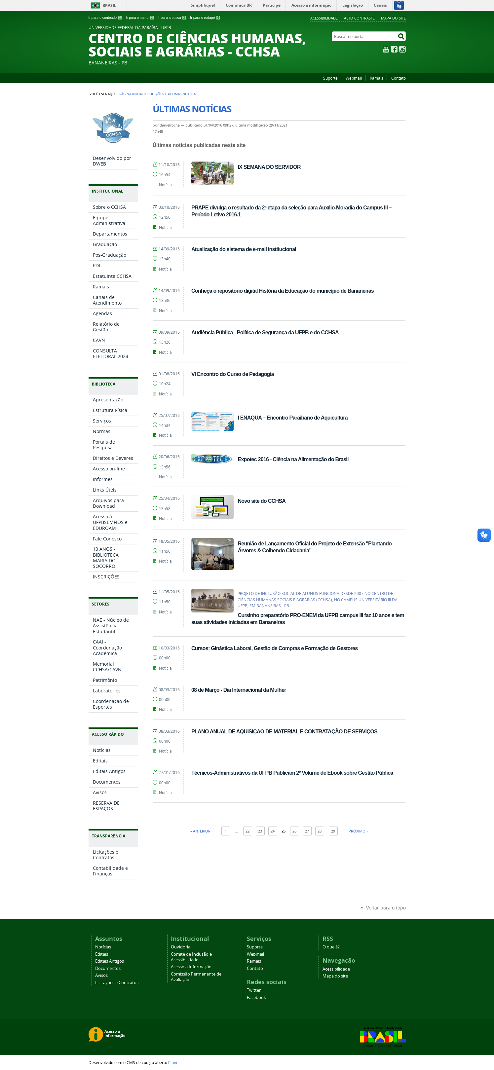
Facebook (394, 49)
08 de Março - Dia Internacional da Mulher (238, 690)
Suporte (330, 78)
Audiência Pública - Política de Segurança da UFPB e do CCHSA (265, 332)
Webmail (354, 78)
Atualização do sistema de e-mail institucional (243, 249)
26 (294, 831)
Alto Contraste (359, 18)
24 (273, 831)
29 (333, 831)
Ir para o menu (140, 17)
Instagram (402, 49)
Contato (398, 78)
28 (320, 831)
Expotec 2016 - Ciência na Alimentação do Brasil (293, 459)
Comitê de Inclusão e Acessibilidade (191, 957)
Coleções (155, 94)
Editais (101, 954)
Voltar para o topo (386, 907)
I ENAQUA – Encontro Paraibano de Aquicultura (293, 418)
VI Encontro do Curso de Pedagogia (232, 374)
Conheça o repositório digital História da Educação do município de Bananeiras (282, 291)
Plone (173, 1062)
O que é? (331, 947)
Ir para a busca (172, 17)
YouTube (386, 49)
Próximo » (358, 831)
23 (260, 831)
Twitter (254, 990)
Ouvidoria (180, 947)
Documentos (108, 968)
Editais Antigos (109, 961)
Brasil (109, 5)
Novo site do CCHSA (261, 501)
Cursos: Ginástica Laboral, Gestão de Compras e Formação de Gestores (274, 648)
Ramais (376, 78)
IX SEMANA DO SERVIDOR (269, 167)
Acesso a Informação (191, 967)
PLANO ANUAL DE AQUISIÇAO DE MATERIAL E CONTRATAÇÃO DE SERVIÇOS (284, 731)
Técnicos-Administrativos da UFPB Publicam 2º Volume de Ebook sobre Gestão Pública (292, 773)
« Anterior (200, 831)
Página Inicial (131, 94)
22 (247, 831)
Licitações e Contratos (116, 982)
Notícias (103, 947)
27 (307, 831)
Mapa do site (393, 18)
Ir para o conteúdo (105, 17)
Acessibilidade (324, 18)
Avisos (101, 975)
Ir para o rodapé (205, 17)
